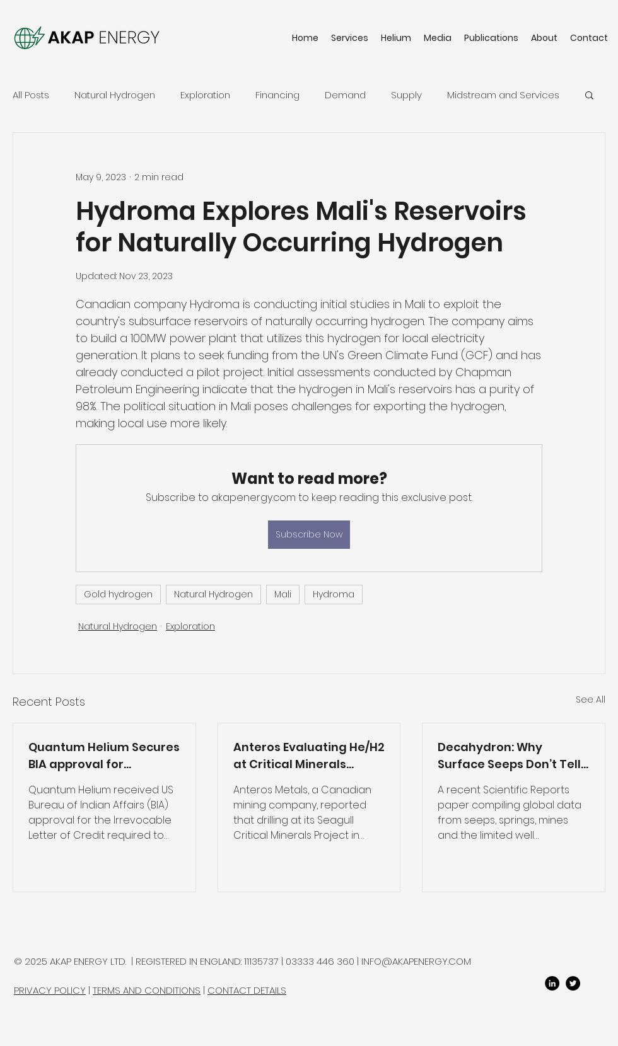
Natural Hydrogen (114, 94)
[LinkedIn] (552, 983)
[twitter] (573, 983)
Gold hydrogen (118, 594)
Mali (282, 594)
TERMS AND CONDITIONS (147, 990)
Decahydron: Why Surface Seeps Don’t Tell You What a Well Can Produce (509, 756)
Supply (406, 94)
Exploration (205, 94)
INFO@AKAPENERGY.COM (416, 961)
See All (590, 699)
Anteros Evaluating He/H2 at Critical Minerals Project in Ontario (309, 756)
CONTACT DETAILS (246, 990)
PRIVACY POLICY (50, 990)
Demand (345, 94)
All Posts (31, 94)
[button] (589, 94)
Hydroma (333, 594)
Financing (277, 94)
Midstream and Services (503, 94)
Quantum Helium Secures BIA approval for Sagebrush (104, 756)
